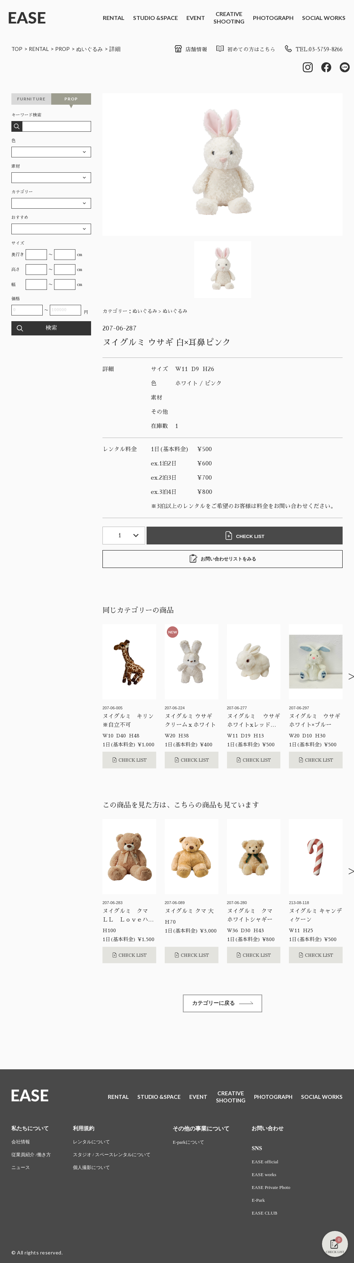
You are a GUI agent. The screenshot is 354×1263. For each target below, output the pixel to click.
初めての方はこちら (238, 49)
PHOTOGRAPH (273, 17)
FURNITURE (31, 99)
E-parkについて (198, 1144)
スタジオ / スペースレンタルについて (117, 1157)
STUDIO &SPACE (155, 17)
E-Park (267, 1203)
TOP (17, 48)
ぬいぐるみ (93, 48)
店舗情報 (181, 49)
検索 (51, 329)
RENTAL (114, 17)
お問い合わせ (277, 1130)
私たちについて (31, 1130)
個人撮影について (96, 1170)
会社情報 (21, 1144)
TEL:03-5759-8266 (311, 49)
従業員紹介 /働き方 (32, 1157)
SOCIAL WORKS (323, 17)
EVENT (195, 17)
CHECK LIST (246, 536)
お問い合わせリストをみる (222, 559)
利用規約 (87, 1130)
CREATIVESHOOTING (228, 17)
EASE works (273, 1177)
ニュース (21, 1170)
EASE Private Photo (280, 1190)
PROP (65, 48)
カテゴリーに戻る (223, 1005)
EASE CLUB (273, 1217)
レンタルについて (96, 1144)
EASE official (274, 1164)
